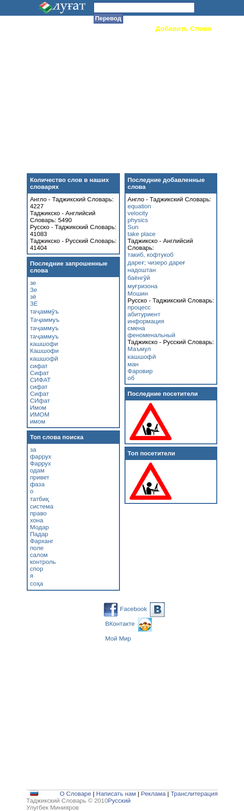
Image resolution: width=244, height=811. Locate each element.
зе (33, 282)
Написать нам (116, 793)
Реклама (153, 793)
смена (136, 328)
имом (37, 421)
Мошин (138, 293)
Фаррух (40, 463)
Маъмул (139, 348)
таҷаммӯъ (44, 311)
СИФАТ (40, 379)
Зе (33, 289)
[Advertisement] (129, 99)
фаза (37, 484)
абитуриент (144, 314)
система (42, 506)
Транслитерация (194, 793)
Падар (39, 534)
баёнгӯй (139, 277)
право (38, 513)
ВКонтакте (120, 623)
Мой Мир (118, 638)
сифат (39, 366)
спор (36, 568)
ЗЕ (34, 303)
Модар (39, 527)
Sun (133, 227)
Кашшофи (44, 350)
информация (146, 321)
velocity (138, 213)
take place (142, 233)
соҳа (36, 583)
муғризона (143, 286)
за (33, 449)
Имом (38, 407)
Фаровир (140, 371)
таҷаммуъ (44, 328)
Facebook (133, 608)
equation (139, 206)
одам (37, 470)
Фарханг (42, 541)
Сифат (39, 372)
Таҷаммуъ (45, 319)
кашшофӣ (44, 358)
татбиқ (39, 499)
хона (36, 520)
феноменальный (152, 335)
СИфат (40, 400)
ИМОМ (39, 414)
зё (33, 296)
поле (37, 548)
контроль (43, 561)
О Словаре (75, 793)
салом (39, 554)
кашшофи (44, 343)
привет (39, 477)
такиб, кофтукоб (151, 254)
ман (133, 364)
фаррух (40, 456)
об (131, 378)
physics (138, 220)
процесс (139, 307)
